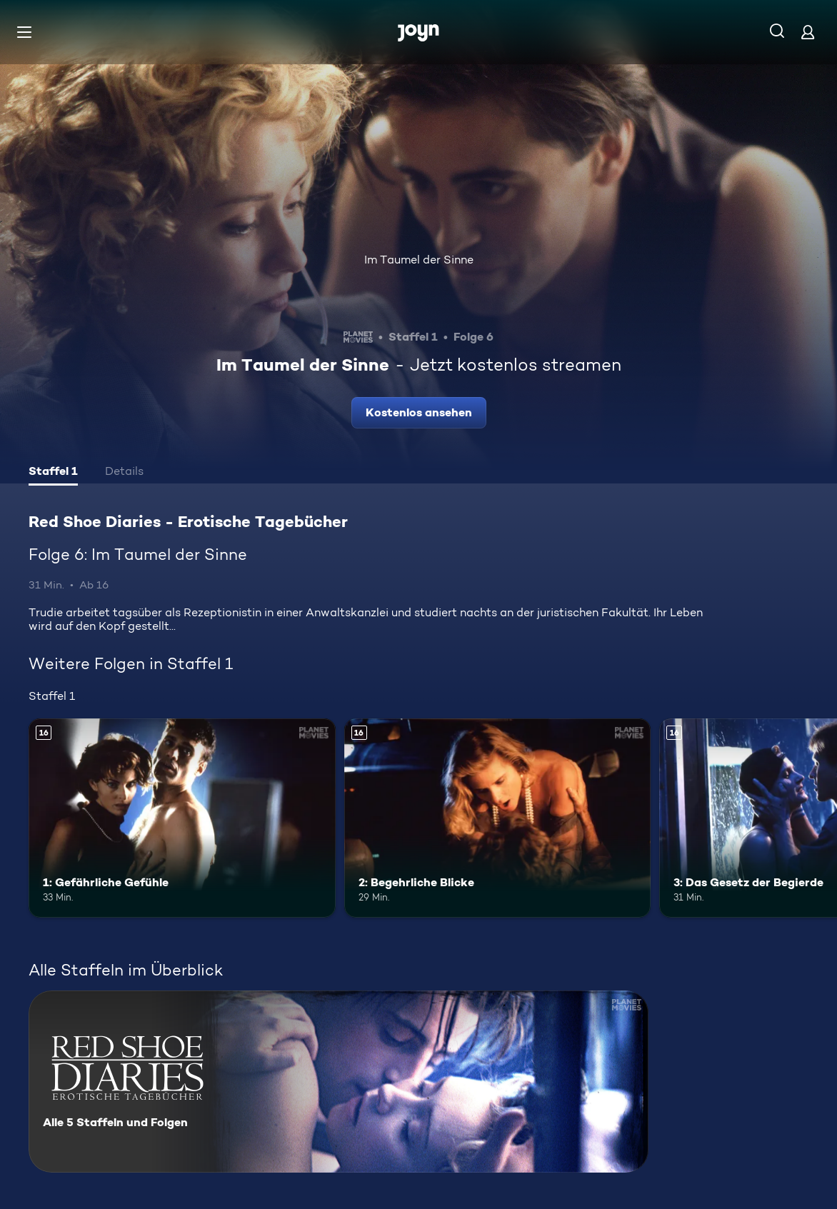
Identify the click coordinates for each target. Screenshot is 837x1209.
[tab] (53, 473)
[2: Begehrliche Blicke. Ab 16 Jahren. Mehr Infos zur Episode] (497, 818)
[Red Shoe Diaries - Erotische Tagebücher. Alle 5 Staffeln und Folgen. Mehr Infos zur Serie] (338, 1081)
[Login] (808, 31)
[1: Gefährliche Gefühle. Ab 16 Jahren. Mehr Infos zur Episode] (182, 818)
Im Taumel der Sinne (418, 259)
